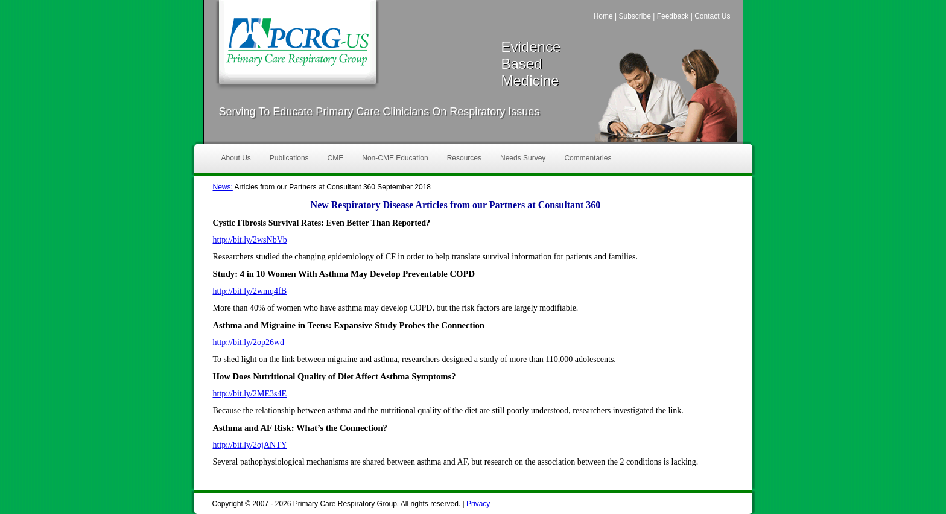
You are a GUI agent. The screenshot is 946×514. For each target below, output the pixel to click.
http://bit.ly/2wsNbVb (250, 239)
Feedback (673, 16)
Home (603, 16)
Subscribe (634, 16)
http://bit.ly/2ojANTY (250, 444)
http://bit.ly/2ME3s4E (250, 393)
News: (223, 187)
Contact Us (712, 16)
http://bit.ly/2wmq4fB (250, 291)
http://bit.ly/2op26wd (249, 342)
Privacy (478, 504)
